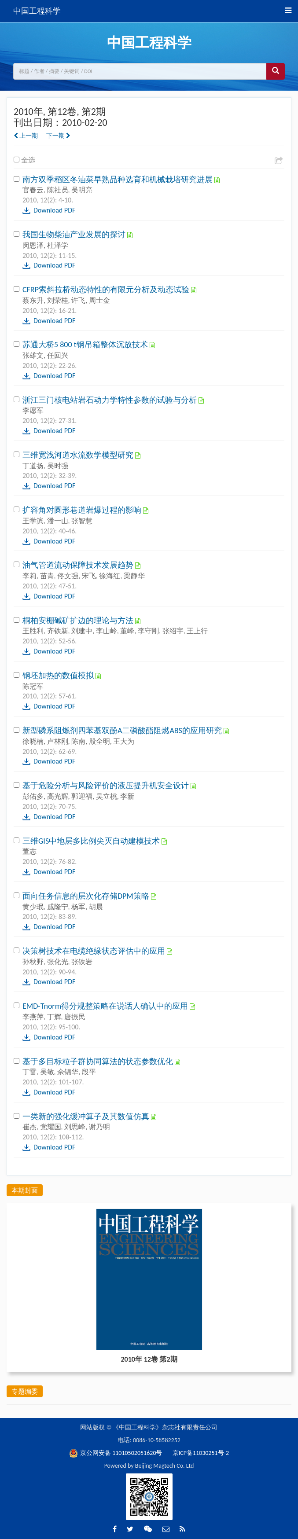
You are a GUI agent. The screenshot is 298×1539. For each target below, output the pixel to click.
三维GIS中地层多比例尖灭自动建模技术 (92, 841)
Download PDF (54, 210)
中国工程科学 (37, 11)
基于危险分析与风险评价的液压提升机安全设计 (106, 785)
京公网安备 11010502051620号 (116, 1453)
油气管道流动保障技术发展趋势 (78, 565)
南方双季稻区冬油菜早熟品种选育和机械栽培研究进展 (118, 179)
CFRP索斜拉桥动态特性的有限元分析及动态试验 (106, 289)
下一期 (58, 136)
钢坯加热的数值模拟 (59, 675)
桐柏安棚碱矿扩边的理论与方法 (78, 620)
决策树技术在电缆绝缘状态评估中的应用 (94, 951)
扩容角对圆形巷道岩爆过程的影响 (82, 510)
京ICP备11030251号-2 (201, 1453)
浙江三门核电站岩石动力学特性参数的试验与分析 (110, 400)
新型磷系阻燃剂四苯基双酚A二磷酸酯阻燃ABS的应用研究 (123, 730)
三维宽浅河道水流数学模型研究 (78, 455)
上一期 (26, 136)
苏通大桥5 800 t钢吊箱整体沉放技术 (86, 344)
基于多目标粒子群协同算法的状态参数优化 (98, 1061)
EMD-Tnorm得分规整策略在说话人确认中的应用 (106, 1006)
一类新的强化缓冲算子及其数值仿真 (86, 1116)
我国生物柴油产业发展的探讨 (74, 234)
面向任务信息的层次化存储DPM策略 (86, 896)
